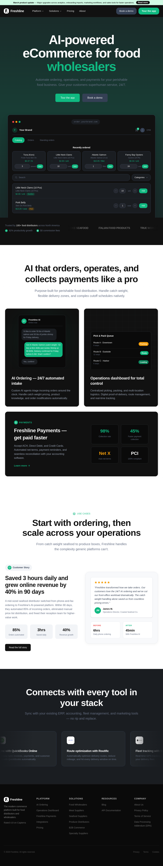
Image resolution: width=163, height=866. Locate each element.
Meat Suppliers (76, 810)
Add (40, 166)
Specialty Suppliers (78, 833)
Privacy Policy (141, 810)
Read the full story (18, 647)
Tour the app (149, 11)
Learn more (22, 465)
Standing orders (47, 140)
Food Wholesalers (78, 804)
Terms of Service (142, 816)
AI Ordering (42, 804)
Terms (146, 852)
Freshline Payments (46, 816)
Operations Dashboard (47, 810)
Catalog (18, 140)
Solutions (55, 11)
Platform (38, 11)
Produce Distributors (79, 822)
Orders (31, 140)
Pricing (70, 11)
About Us (138, 804)
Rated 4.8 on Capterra (15, 822)
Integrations (42, 822)
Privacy (136, 852)
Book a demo (126, 11)
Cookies (155, 852)
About (82, 11)
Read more (143, 2)
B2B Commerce (77, 827)
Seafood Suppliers (78, 816)
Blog (104, 804)
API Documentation (111, 810)
